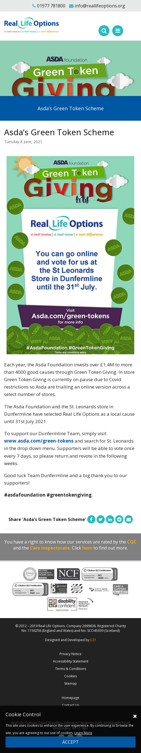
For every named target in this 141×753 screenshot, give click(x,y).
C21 (93, 640)
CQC (132, 542)
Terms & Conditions (70, 668)
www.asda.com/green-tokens (39, 441)
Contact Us (70, 705)
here (87, 548)
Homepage (70, 697)
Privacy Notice (70, 654)
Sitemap (70, 683)
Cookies (70, 676)
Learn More (83, 733)
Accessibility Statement (70, 661)
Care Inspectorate (50, 548)
